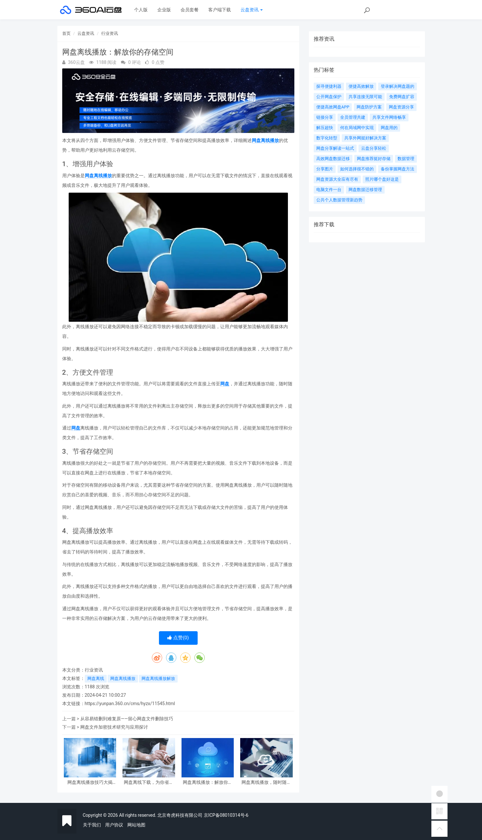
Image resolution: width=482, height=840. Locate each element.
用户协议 (114, 824)
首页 (66, 33)
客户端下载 (219, 9)
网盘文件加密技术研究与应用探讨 (114, 727)
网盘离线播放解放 (158, 678)
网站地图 (136, 824)
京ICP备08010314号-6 (226, 815)
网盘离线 (95, 678)
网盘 (224, 383)
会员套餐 (190, 9)
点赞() (178, 638)
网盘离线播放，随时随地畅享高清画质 (266, 782)
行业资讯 (109, 33)
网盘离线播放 (265, 140)
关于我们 (92, 824)
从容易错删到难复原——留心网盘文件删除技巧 (126, 718)
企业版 (164, 9)
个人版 (141, 9)
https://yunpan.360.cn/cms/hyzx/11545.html (130, 703)
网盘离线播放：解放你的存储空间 (207, 782)
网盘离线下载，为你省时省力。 (148, 782)
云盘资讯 (252, 9)
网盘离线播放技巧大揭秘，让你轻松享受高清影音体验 (90, 782)
